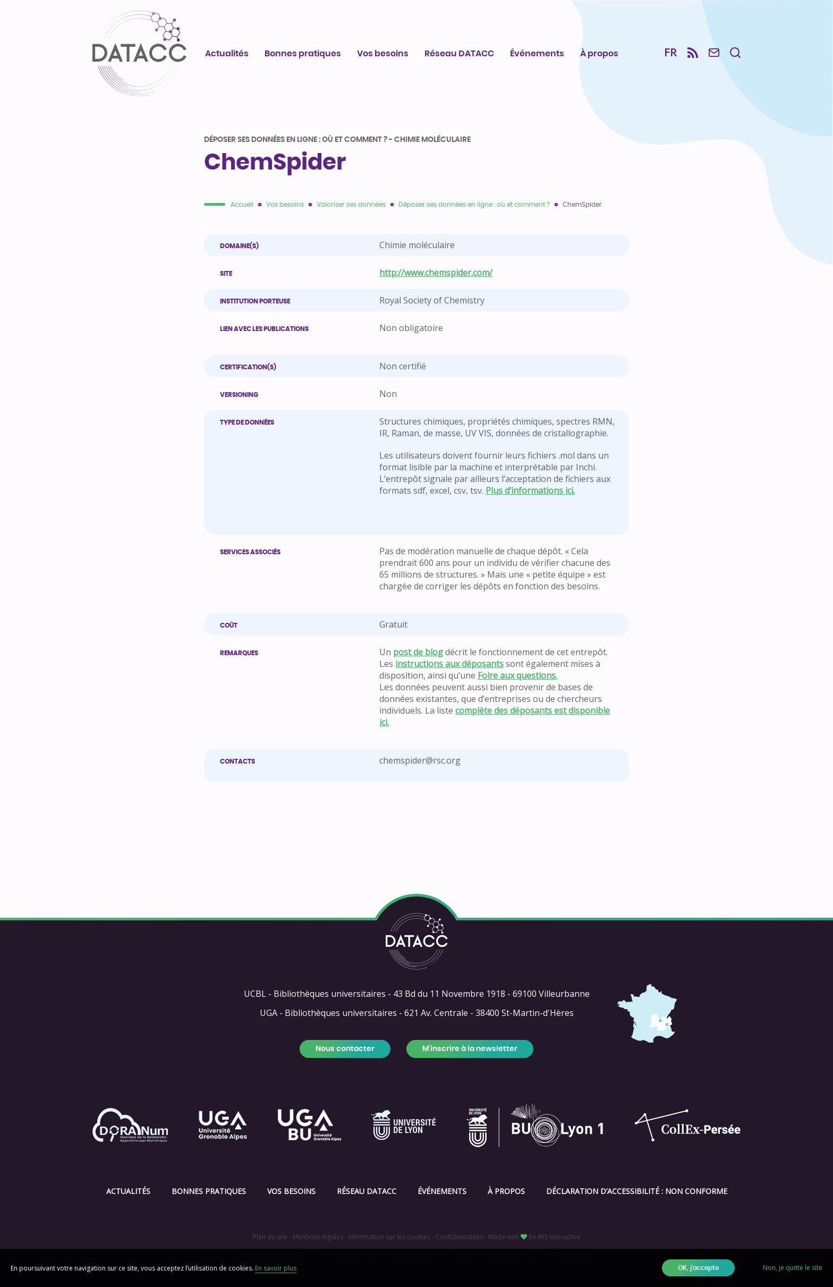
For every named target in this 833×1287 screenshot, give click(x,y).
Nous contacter (345, 1049)
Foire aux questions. (517, 675)
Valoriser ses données (351, 204)
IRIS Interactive (559, 1236)
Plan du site (270, 1236)
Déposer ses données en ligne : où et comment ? (474, 204)
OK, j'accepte (698, 1268)
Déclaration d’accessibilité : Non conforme (636, 1191)
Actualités (227, 53)
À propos (599, 53)
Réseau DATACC (459, 53)
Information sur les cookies (389, 1236)
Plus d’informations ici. (530, 490)
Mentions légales (318, 1236)
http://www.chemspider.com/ (435, 272)
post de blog (418, 652)
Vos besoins (383, 53)
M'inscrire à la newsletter (469, 1049)
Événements (537, 53)
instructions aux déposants (449, 664)
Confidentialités (459, 1236)
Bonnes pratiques (303, 53)
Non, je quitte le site (792, 1267)
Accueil (242, 204)
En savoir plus (275, 1268)
